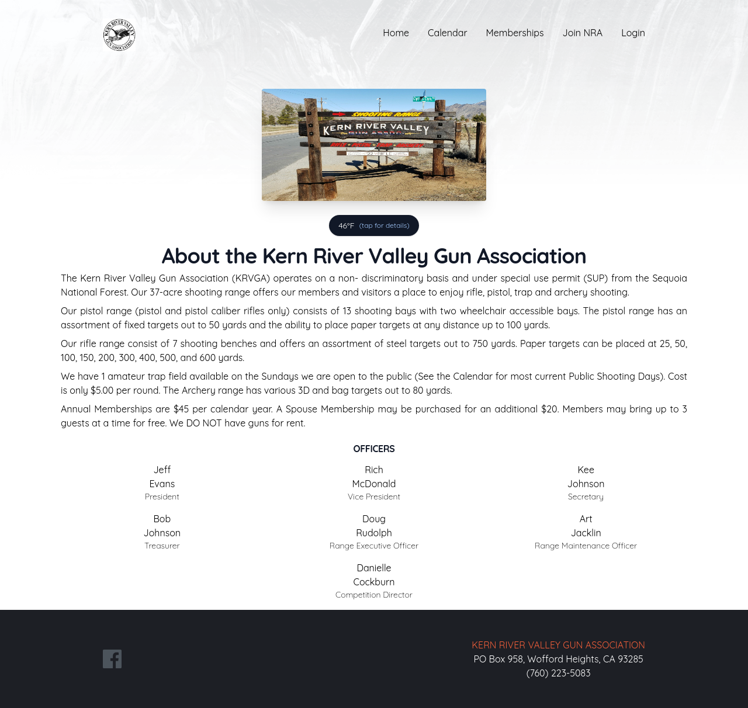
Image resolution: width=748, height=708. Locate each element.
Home (396, 33)
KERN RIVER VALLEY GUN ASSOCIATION (558, 645)
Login (633, 33)
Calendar (448, 33)
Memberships (515, 33)
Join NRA (583, 33)
